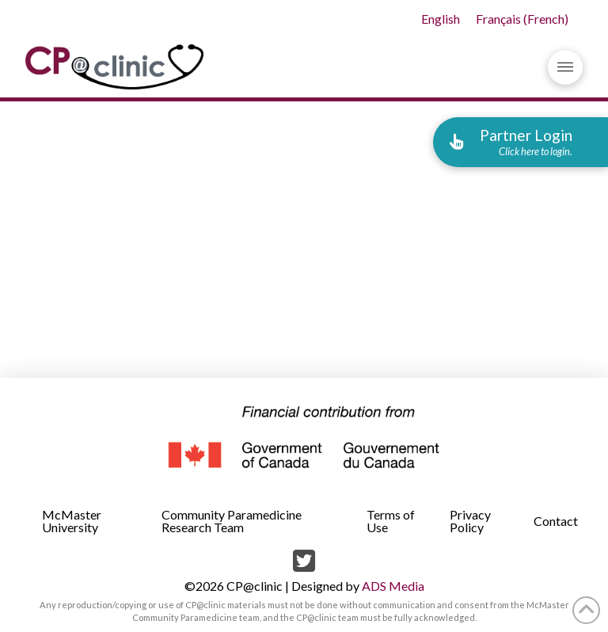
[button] (565, 67)
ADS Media (393, 585)
